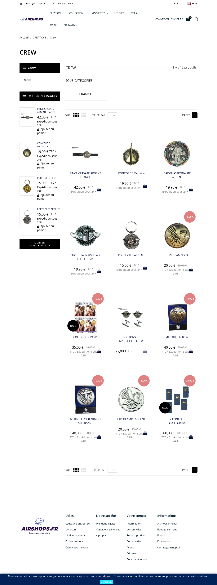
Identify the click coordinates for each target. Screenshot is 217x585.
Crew (32, 67)
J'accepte (106, 581)
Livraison (70, 529)
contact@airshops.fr (32, 4)
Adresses (132, 553)
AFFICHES (119, 13)
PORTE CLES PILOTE (47, 178)
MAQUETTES (99, 13)
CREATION (55, 13)
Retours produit (136, 535)
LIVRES (133, 13)
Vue (67, 115)
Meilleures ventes (75, 535)
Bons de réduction (137, 559)
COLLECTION (76, 13)
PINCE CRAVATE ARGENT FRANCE (46, 110)
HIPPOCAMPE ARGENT (131, 419)
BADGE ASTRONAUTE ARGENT (177, 175)
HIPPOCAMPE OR (177, 255)
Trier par (98, 115)
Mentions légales (105, 523)
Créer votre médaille (76, 547)
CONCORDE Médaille (43, 145)
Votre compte (137, 516)
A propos (101, 535)
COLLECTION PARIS (85, 337)
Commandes (134, 541)
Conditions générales (108, 529)
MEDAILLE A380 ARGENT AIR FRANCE (85, 421)
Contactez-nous (62, 4)
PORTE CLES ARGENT (48, 209)
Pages (186, 115)
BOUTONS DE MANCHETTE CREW (131, 339)
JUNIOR (53, 24)
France (26, 80)
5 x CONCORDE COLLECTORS (177, 421)
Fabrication (70, 24)
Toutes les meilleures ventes (39, 244)
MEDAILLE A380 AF (177, 337)
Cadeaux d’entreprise (77, 523)
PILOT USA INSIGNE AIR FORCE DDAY (85, 257)
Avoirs (130, 547)
